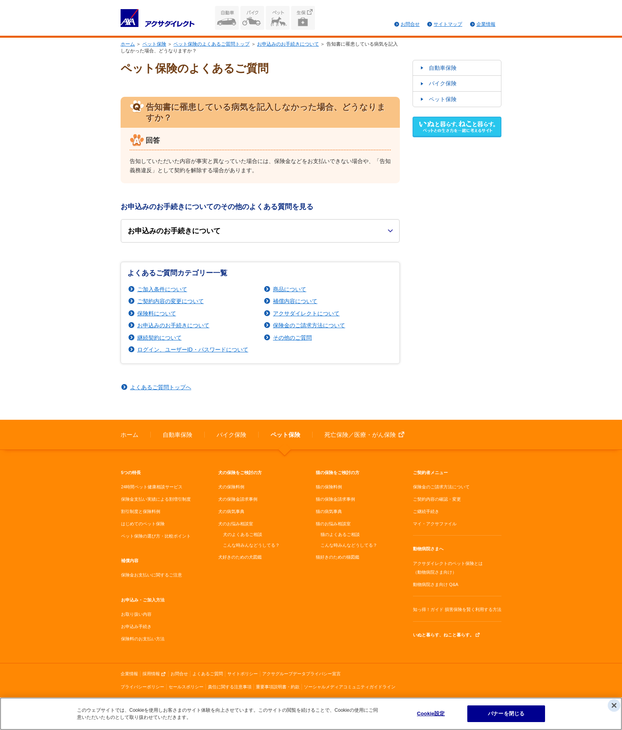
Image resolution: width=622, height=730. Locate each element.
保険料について (156, 313)
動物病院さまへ (428, 548)
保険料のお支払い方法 (143, 638)
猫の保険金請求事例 (335, 499)
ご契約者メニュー (430, 472)
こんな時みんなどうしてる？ (251, 545)
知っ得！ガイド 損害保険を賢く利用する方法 (457, 609)
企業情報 (485, 24)
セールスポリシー (186, 686)
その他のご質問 (292, 337)
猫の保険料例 (329, 486)
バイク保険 (252, 18)
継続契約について (159, 337)
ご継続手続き (426, 511)
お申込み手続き (136, 626)
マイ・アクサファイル (435, 523)
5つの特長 (131, 472)
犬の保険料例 (231, 486)
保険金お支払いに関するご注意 (151, 574)
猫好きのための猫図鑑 (337, 557)
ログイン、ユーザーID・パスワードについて (192, 349)
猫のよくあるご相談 (340, 534)
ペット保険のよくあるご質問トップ (211, 44)
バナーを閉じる (506, 714)
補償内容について (295, 301)
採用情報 (151, 673)
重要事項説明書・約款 (277, 686)
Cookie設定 (431, 714)
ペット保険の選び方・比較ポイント (156, 536)
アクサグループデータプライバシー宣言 (301, 673)
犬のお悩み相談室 (235, 523)
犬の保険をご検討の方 (240, 472)
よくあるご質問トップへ (160, 387)
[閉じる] (614, 706)
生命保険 (303, 18)
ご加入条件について (162, 289)
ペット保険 (278, 18)
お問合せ (410, 24)
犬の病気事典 (231, 511)
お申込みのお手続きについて (288, 44)
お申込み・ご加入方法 (143, 599)
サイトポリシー (242, 673)
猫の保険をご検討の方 (337, 472)
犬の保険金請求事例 (237, 499)
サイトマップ (448, 24)
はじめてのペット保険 (143, 523)
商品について (289, 289)
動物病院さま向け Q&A (435, 584)
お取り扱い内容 (136, 614)
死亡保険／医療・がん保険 (360, 435)
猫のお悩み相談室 (333, 523)
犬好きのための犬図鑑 (240, 557)
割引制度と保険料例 (140, 511)
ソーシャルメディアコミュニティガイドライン (349, 686)
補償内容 (129, 560)
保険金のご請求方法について (309, 325)
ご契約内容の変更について (170, 301)
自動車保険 (227, 18)
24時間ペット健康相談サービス (151, 486)
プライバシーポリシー (142, 686)
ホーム (128, 44)
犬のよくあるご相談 (242, 534)
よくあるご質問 (207, 673)
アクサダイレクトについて (306, 313)
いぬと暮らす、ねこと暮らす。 (443, 634)
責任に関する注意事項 (229, 686)
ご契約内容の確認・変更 (437, 499)
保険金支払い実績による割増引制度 (156, 499)
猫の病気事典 (329, 511)
